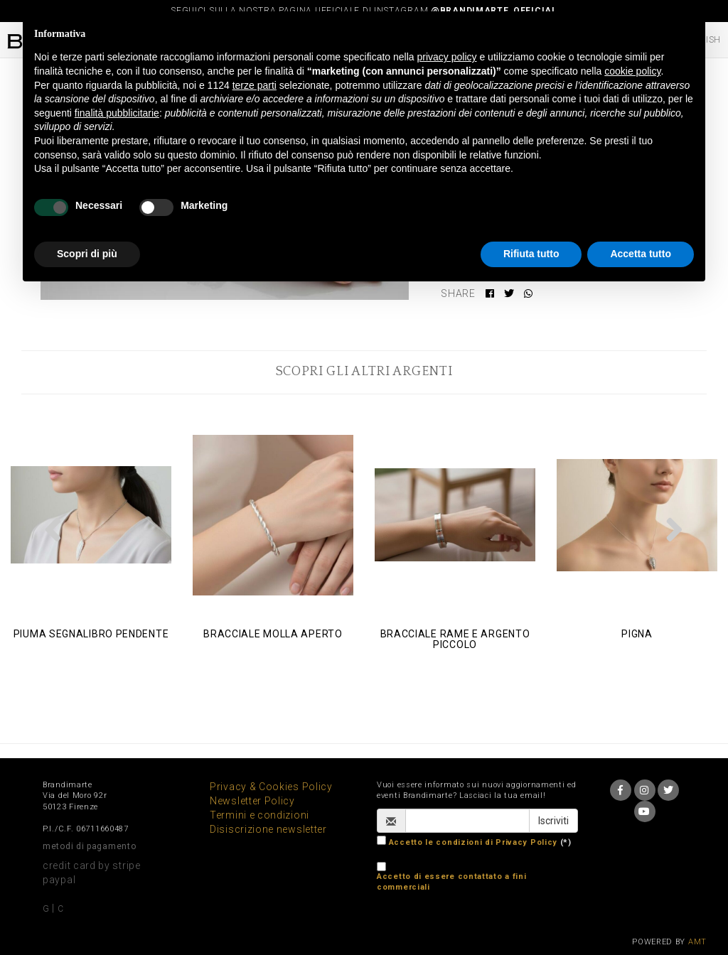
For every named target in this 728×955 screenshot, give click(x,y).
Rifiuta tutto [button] (531, 253)
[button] (53, 529)
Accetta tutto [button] (640, 253)
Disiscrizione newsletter (268, 829)
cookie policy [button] (632, 71)
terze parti (254, 85)
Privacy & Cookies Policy (271, 786)
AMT (697, 941)
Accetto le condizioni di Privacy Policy (473, 842)
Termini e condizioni (259, 815)
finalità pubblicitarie (117, 113)
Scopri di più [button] (87, 253)
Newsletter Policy (252, 800)
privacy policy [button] (447, 57)
